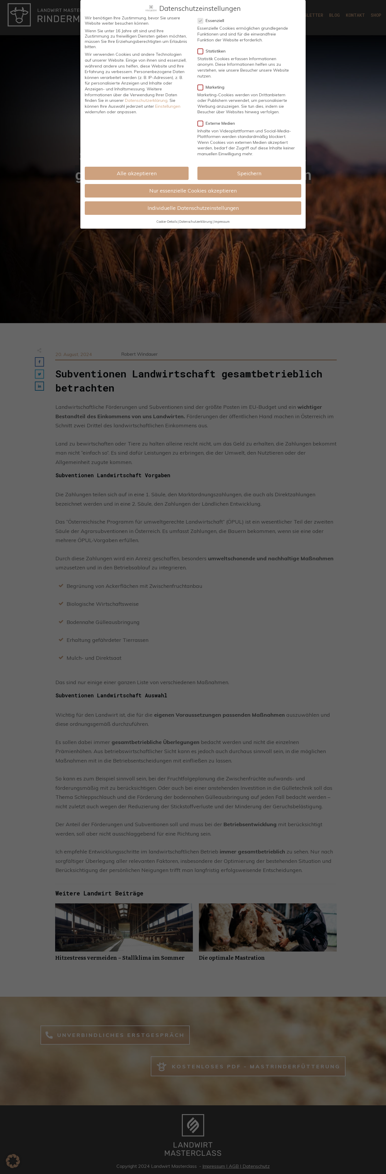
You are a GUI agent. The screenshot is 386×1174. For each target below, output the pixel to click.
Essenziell (212, 20)
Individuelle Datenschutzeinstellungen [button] (193, 207)
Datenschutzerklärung (146, 99)
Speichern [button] (249, 172)
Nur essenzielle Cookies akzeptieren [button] (193, 190)
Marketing (212, 86)
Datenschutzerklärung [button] (195, 221)
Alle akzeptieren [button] (137, 172)
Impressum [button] (222, 221)
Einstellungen (167, 105)
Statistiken (213, 50)
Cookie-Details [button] (166, 221)
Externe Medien (218, 122)
